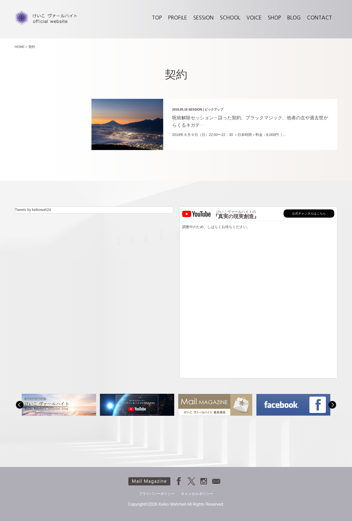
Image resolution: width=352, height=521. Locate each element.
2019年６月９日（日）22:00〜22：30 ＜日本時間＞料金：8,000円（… (229, 135)
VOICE (254, 17)
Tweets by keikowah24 (33, 210)
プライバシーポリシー (157, 494)
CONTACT (319, 17)
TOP (157, 17)
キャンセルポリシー (197, 494)
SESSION (203, 17)
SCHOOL (230, 17)
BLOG (294, 17)
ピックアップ (214, 109)
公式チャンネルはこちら (309, 213)
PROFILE (177, 17)
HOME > (21, 47)
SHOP (274, 17)
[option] (59, 405)
